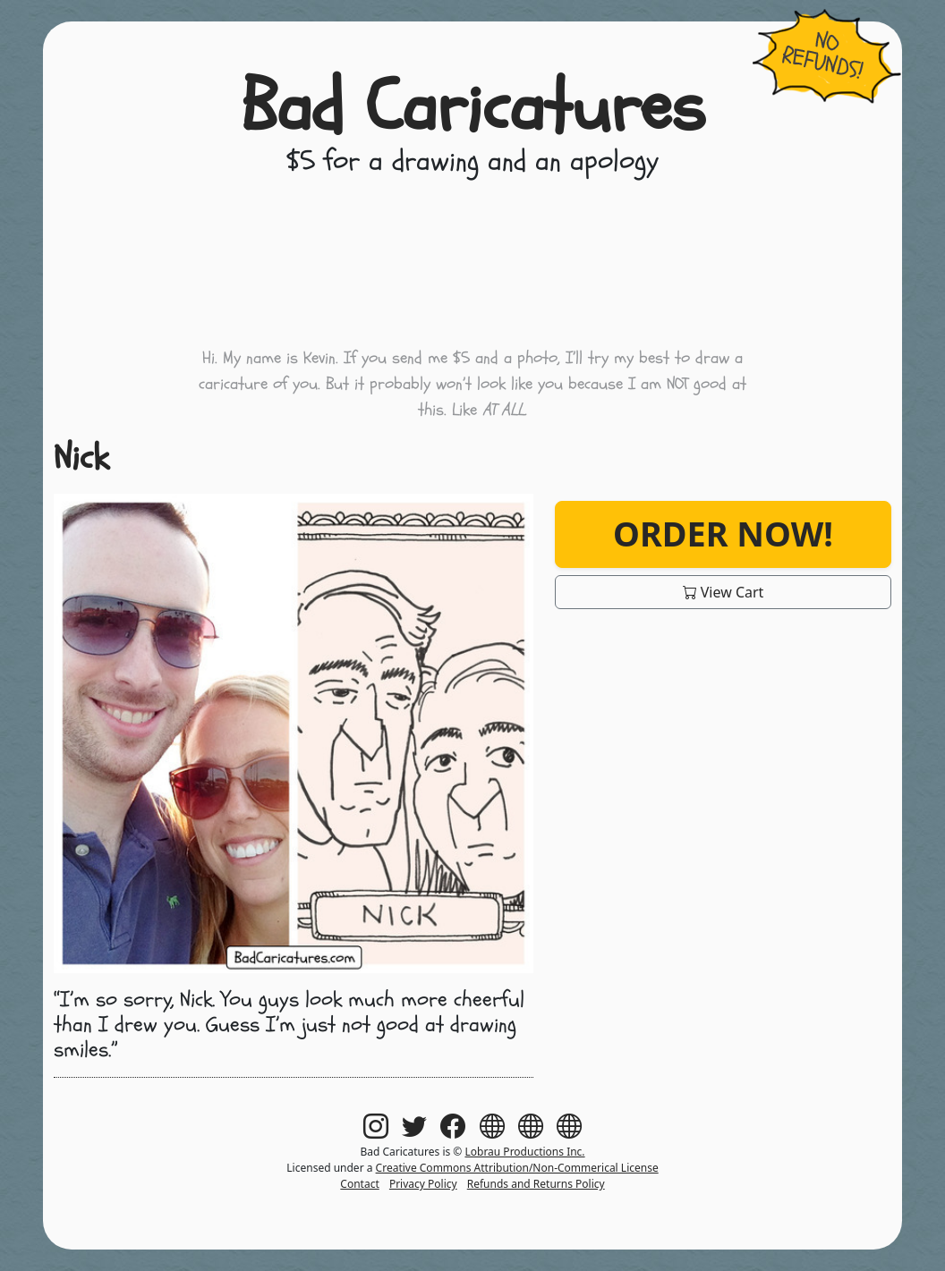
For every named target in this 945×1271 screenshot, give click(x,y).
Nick (81, 457)
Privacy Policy (423, 1183)
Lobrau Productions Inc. (524, 1151)
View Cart (723, 592)
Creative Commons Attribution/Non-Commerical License (517, 1167)
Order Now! (723, 533)
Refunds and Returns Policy (536, 1183)
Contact (359, 1183)
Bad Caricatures (473, 107)
